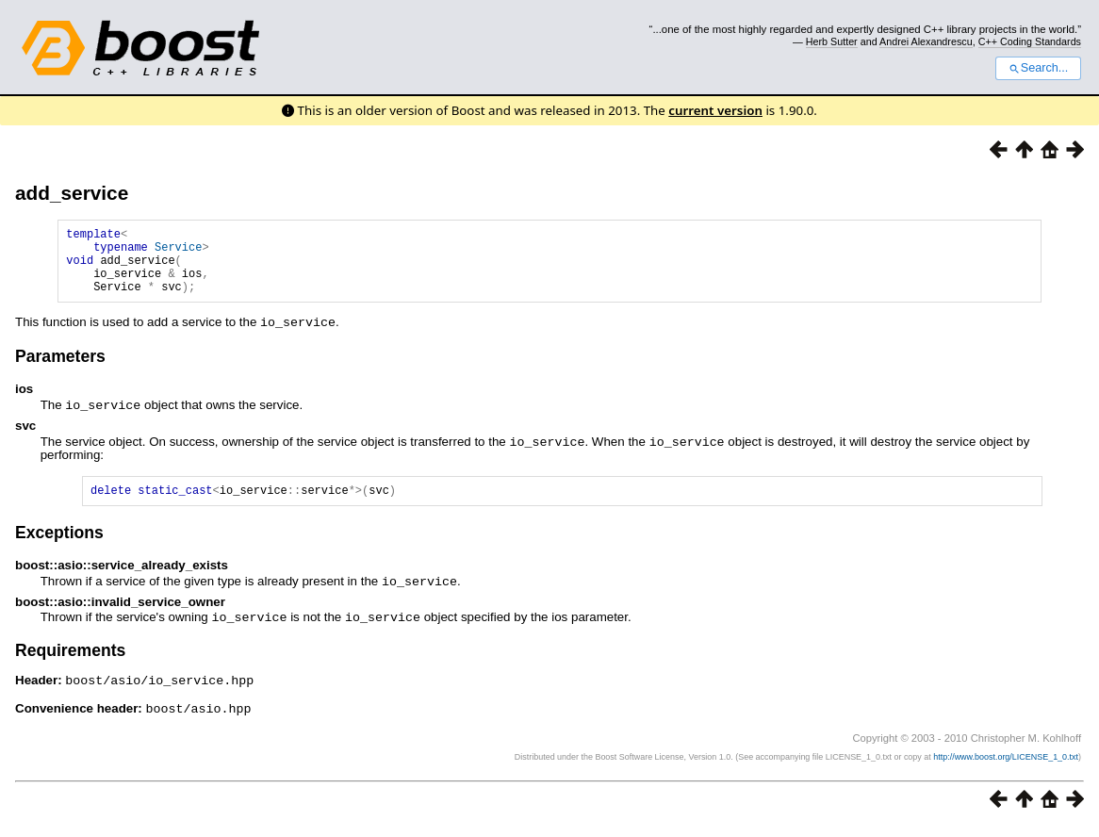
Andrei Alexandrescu (926, 41)
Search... (1038, 67)
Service (178, 252)
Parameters (60, 369)
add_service (71, 193)
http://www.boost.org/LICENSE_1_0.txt (1005, 767)
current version (715, 110)
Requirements (70, 662)
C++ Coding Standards (1029, 41)
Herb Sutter (832, 41)
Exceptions (59, 546)
